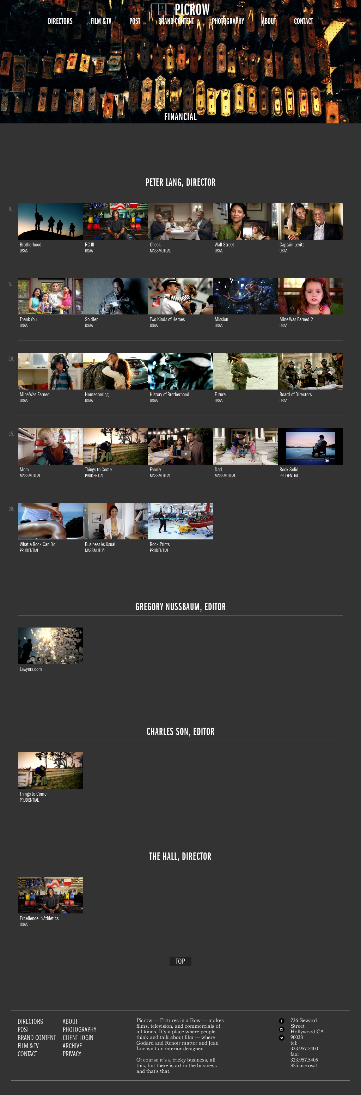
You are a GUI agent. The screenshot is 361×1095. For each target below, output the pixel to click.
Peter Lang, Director (181, 182)
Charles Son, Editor (181, 731)
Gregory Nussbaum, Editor (180, 606)
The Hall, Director (180, 856)
